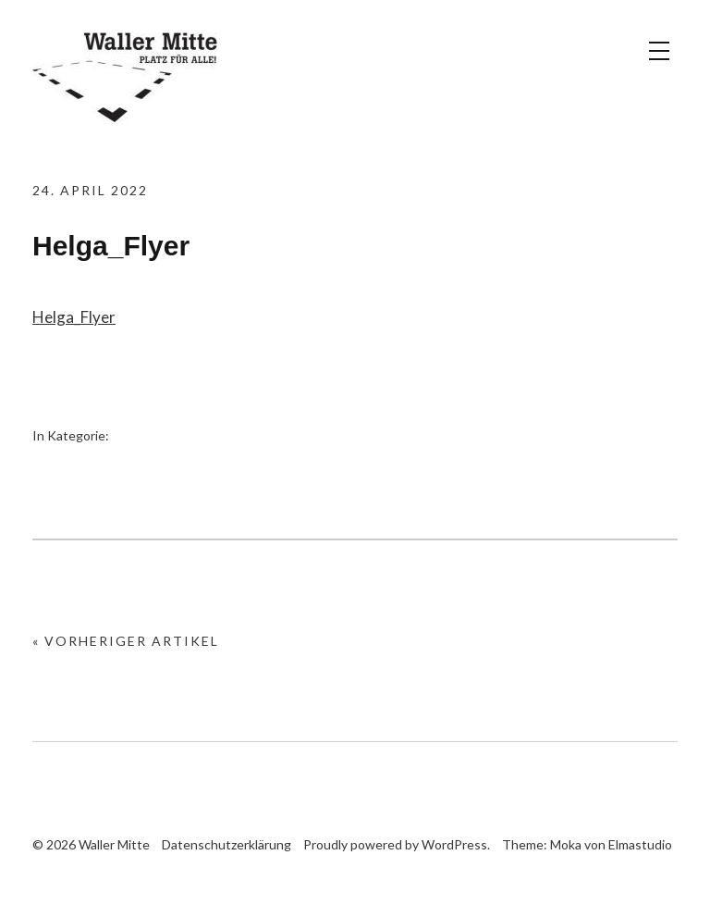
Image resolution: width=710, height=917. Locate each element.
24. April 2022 (90, 190)
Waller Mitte (124, 78)
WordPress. (456, 844)
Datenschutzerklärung (226, 844)
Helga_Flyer (74, 317)
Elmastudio (640, 844)
